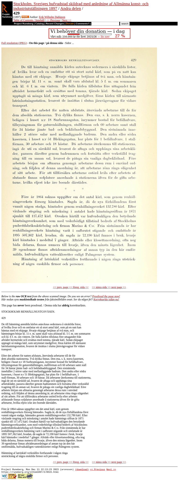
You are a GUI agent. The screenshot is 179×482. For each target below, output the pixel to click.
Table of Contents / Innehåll (28, 20)
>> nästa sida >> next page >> (109, 287)
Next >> (66, 20)
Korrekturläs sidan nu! (106, 299)
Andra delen (70, 8)
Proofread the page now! (106, 296)
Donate (70, 23)
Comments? (82, 23)
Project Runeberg (23, 23)
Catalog (39, 23)
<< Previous (53, 20)
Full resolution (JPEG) (14, 43)
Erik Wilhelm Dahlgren (52, 17)
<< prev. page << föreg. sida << (70, 287)
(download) (82, 469)
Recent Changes (55, 23)
